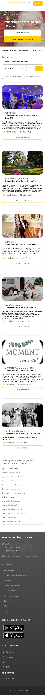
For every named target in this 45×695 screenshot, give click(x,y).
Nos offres (8, 581)
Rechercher (39, 68)
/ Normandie (6, 14)
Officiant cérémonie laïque (11, 473)
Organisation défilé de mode (11, 501)
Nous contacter (23, 137)
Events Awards (10, 591)
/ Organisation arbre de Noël (34, 10)
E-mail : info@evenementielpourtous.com (22, 557)
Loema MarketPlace (12, 586)
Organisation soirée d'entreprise (13, 509)
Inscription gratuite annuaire (15, 575)
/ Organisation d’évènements (17, 10)
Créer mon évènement (22, 39)
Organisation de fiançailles (11, 481)
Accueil (5, 10)
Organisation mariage (9, 517)
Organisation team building (11, 521)
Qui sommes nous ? (11, 596)
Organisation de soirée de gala (12, 477)
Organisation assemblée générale (13, 485)
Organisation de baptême (10, 505)
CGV (5, 611)
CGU (5, 606)
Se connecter (38, 3)
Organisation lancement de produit (14, 513)
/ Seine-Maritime (16, 14)
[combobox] (14, 68)
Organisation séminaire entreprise (13, 493)
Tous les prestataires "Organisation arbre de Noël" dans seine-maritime (22, 52)
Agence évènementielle (10, 469)
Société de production (9, 497)
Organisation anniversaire (10, 489)
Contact (7, 601)
